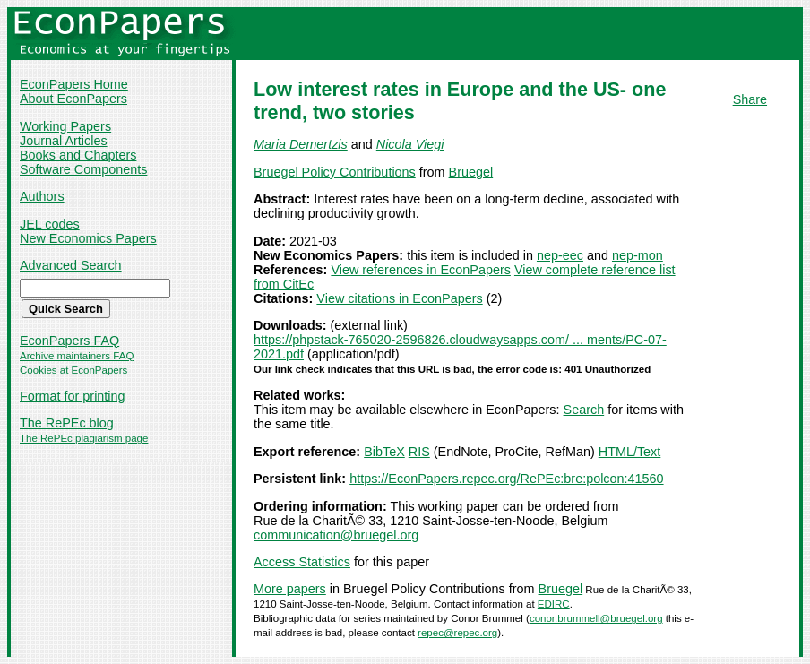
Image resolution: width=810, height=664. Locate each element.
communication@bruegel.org (336, 535)
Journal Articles (64, 141)
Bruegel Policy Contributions (335, 172)
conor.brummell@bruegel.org (596, 618)
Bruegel (471, 172)
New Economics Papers (88, 238)
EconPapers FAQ (69, 340)
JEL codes (50, 224)
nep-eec (560, 255)
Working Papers (65, 126)
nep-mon (637, 255)
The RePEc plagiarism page (84, 438)
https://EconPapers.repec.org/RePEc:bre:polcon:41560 (506, 478)
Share (750, 99)
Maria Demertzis (301, 144)
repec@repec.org (457, 632)
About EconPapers (73, 98)
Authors (42, 196)
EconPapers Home (74, 84)
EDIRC (554, 604)
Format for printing (72, 396)
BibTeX (384, 451)
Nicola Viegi (410, 144)
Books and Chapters (78, 155)
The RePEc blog (67, 423)
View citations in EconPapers (399, 298)
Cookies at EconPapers (73, 370)
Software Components (83, 169)
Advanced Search (71, 265)
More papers (290, 589)
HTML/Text (630, 451)
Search (584, 409)
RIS (419, 451)
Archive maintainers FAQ (77, 355)
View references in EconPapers (421, 270)
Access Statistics (302, 562)
